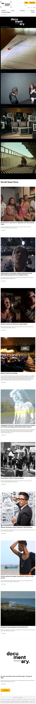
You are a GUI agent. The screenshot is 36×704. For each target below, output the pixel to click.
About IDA (4, 10)
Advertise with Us (26, 699)
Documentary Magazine (6, 12)
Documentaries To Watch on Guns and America (12, 478)
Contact (33, 699)
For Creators (22, 10)
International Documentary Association (6, 4)
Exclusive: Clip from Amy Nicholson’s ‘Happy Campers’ (14, 324)
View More (5, 690)
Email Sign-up (19, 699)
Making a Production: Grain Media (9, 373)
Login (26, 2)
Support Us (13, 699)
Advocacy (32, 10)
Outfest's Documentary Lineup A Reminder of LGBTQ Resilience (16, 527)
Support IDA (32, 2)
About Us (8, 699)
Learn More (3, 230)
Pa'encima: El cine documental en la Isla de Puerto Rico (14, 627)
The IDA (2, 699)
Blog (5, 699)
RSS (30, 699)
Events (12, 10)
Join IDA (32, 12)
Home (1, 14)
